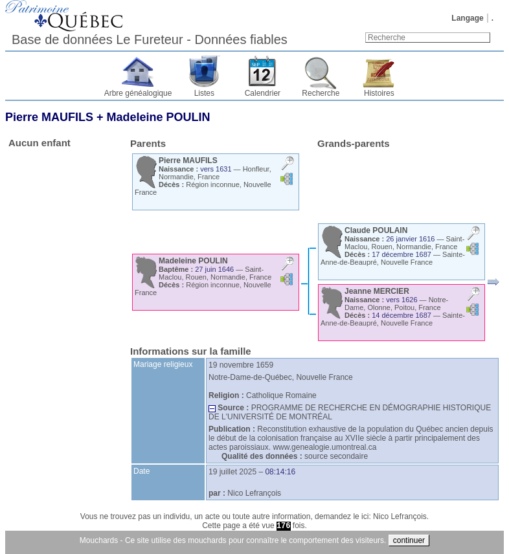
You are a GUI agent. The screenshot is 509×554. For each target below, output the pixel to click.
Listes (204, 93)
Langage (467, 18)
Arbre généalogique (138, 93)
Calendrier (262, 93)
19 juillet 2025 (232, 471)
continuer (409, 540)
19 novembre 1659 (241, 365)
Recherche (320, 93)
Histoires (379, 93)
